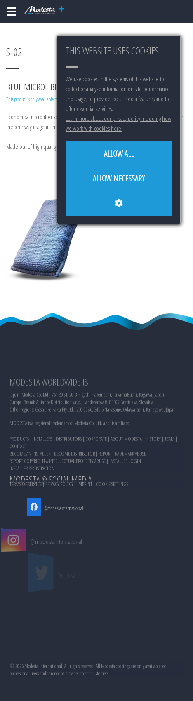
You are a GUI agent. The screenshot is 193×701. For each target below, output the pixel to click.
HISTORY (153, 463)
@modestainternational (58, 508)
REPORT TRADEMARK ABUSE (122, 478)
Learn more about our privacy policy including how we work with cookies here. (118, 123)
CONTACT (18, 471)
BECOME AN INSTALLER (29, 478)
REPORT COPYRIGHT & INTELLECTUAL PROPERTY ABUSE (57, 485)
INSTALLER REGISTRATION (31, 493)
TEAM (169, 463)
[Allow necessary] (119, 178)
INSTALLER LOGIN (125, 485)
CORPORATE (96, 463)
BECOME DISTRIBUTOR (74, 478)
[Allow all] (119, 153)
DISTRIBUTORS (69, 463)
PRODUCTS (19, 463)
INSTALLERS (42, 463)
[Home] (11, 11)
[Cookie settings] (119, 203)
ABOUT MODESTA (126, 463)
